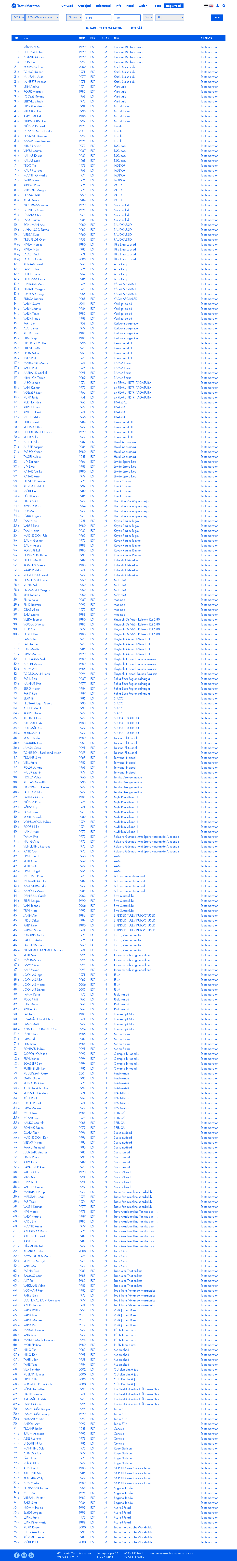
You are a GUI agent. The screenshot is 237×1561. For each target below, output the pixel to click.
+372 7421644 (134, 1553)
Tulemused (103, 6)
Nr (17, 38)
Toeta (157, 6)
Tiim (116, 38)
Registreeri (173, 6)
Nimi (26, 38)
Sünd (82, 38)
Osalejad (84, 6)
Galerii (143, 6)
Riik (92, 38)
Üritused (67, 6)
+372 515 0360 (134, 1557)
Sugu (105, 38)
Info (118, 6)
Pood (130, 6)
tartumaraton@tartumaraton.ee (171, 1553)
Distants (206, 38)
